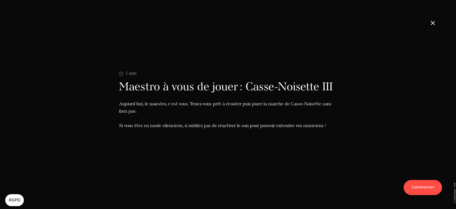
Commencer (422, 187)
